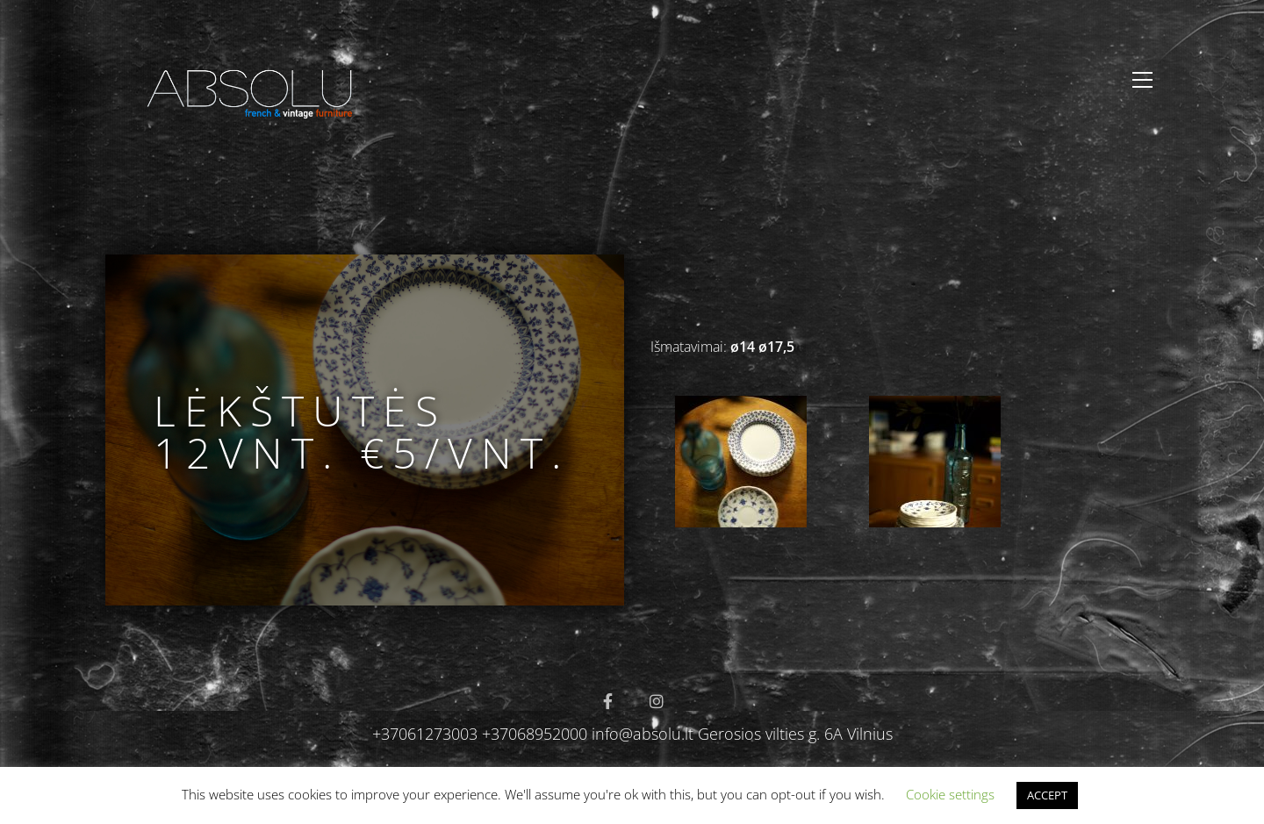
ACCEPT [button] (1047, 795)
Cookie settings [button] (950, 794)
